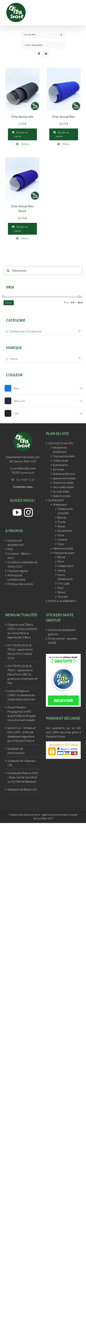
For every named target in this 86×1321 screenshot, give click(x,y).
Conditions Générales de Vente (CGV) (22, 564)
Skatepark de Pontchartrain (16, 751)
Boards (62, 517)
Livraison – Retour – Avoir (19, 556)
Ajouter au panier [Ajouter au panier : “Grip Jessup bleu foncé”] (21, 228)
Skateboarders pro (64, 474)
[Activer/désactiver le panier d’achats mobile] (71, 12)
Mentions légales (17, 571)
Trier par (30, 34)
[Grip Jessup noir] (22, 89)
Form (61, 561)
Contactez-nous (22, 486)
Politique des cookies (20, 584)
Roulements (65, 530)
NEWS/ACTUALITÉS (60, 443)
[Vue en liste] (46, 53)
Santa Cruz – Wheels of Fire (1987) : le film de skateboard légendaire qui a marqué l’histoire (21, 734)
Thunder (63, 596)
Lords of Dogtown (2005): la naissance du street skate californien (21, 695)
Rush (61, 588)
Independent (65, 566)
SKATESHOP (56, 500)
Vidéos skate (60, 460)
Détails (24, 144)
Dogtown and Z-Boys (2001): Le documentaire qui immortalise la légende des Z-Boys (22, 631)
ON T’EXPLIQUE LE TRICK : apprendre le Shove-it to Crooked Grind (20, 651)
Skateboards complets (65, 511)
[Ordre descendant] (61, 34)
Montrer (33, 45)
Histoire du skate (63, 482)
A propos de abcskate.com (15, 542)
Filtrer (8, 302)
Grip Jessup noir (22, 116)
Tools (61, 544)
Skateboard (60, 504)
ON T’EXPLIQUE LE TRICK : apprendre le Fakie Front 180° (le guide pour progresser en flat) (22, 674)
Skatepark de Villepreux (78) (21, 763)
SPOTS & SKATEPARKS (62, 601)
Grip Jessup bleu (63, 116)
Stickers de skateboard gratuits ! (61, 632)
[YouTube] (17, 512)
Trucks (62, 522)
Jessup (14, 358)
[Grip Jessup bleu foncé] (22, 178)
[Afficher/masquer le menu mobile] (79, 12)
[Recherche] (8, 270)
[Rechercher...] (43, 270)
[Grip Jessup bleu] (64, 89)
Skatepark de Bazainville (22, 789)
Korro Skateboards (65, 577)
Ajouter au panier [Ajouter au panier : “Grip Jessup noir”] (21, 134)
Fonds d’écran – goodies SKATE (62, 641)
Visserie (62, 539)
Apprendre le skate (64, 478)
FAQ (10, 549)
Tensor (62, 592)
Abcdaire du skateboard (60, 449)
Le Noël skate (61, 491)
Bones (61, 557)
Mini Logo (64, 583)
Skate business (62, 496)
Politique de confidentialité (16, 577)
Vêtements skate (63, 548)
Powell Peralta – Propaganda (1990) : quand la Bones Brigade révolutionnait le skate (21, 713)
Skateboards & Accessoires (26, 331)
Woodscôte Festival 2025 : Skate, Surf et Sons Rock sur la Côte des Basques (22, 777)
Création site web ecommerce (24, 814)
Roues (61, 526)
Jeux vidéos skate (63, 487)
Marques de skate (63, 456)
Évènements (60, 465)
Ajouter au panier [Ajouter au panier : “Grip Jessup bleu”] (62, 134)
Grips (61, 535)
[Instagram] (28, 512)
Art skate (58, 469)
